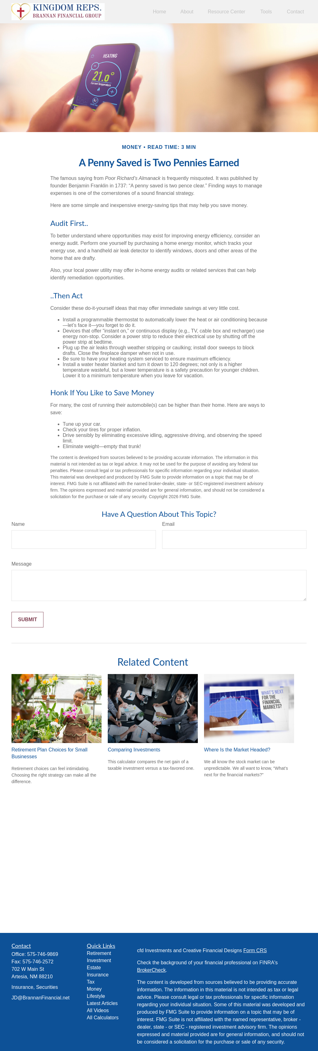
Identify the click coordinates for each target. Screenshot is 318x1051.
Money (94, 989)
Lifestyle (96, 996)
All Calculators (103, 1017)
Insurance (98, 974)
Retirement (99, 953)
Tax (91, 981)
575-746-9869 (42, 954)
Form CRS (255, 950)
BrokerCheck (151, 970)
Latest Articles (102, 1003)
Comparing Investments (134, 749)
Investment (99, 960)
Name (18, 524)
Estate (94, 967)
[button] (159, 11)
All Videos (98, 1010)
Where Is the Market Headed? (237, 749)
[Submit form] (27, 619)
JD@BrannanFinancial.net (40, 997)
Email (168, 524)
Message (21, 564)
